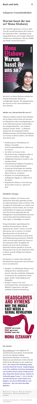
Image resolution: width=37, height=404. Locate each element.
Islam (27, 393)
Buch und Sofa (10, 4)
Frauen (23, 392)
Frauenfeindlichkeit (20, 393)
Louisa (16, 392)
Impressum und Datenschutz (11, 400)
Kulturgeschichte (7, 393)
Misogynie (5, 395)
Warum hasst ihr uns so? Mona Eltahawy (16, 22)
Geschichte (28, 392)
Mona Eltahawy (8, 350)
